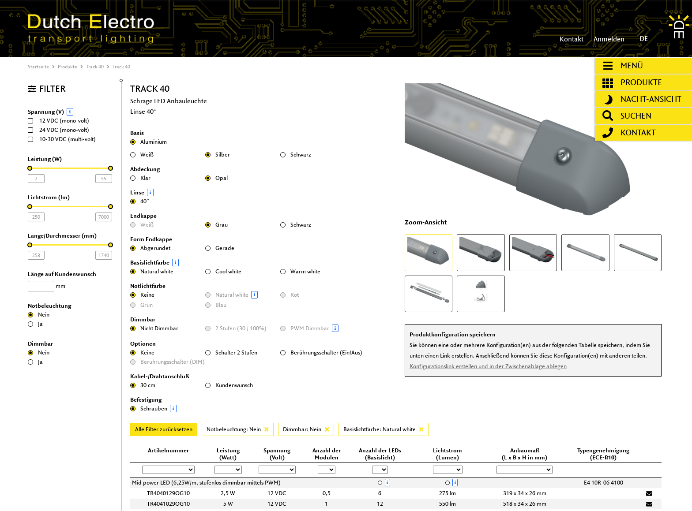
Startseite (38, 66)
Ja (35, 324)
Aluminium (148, 141)
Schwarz (295, 154)
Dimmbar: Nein (306, 429)
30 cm (142, 385)
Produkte (67, 66)
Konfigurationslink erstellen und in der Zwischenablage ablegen (487, 366)
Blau (215, 305)
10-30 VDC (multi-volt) (65, 139)
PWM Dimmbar (315, 328)
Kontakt (571, 39)
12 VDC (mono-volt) (61, 120)
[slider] (29, 168)
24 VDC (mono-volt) (61, 130)
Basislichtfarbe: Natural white (383, 429)
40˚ (140, 201)
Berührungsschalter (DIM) (167, 361)
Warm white (300, 271)
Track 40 (95, 66)
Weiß (142, 154)
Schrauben (165, 408)
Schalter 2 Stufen (231, 352)
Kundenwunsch (229, 385)
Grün (141, 305)
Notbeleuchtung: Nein (238, 429)
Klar (140, 178)
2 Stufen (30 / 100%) (236, 328)
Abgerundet (150, 248)
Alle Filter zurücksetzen (163, 429)
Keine (142, 294)
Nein (38, 314)
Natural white (151, 271)
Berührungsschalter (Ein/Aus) (321, 352)
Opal (216, 178)
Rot (289, 294)
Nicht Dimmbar (154, 328)
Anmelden (608, 39)
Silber (217, 154)
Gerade (219, 248)
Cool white (223, 271)
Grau (216, 224)
